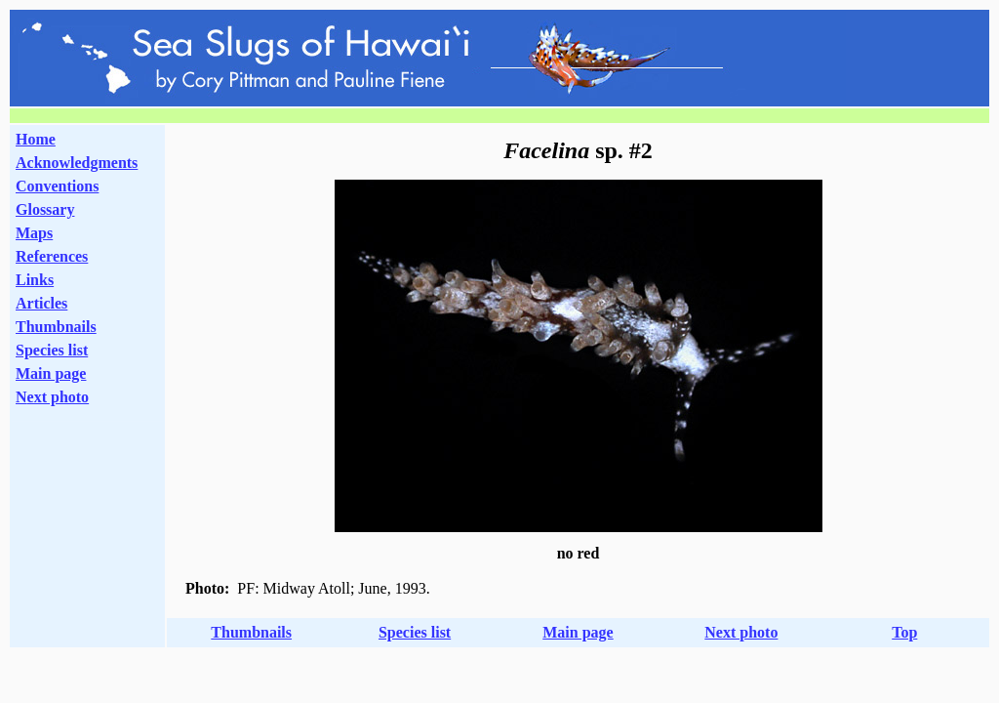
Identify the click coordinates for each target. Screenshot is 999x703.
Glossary (45, 209)
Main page (51, 373)
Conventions (57, 186)
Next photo (741, 632)
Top (904, 632)
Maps (34, 233)
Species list (52, 350)
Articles (41, 303)
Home (36, 139)
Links (35, 279)
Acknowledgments (77, 162)
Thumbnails (56, 326)
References (52, 256)
